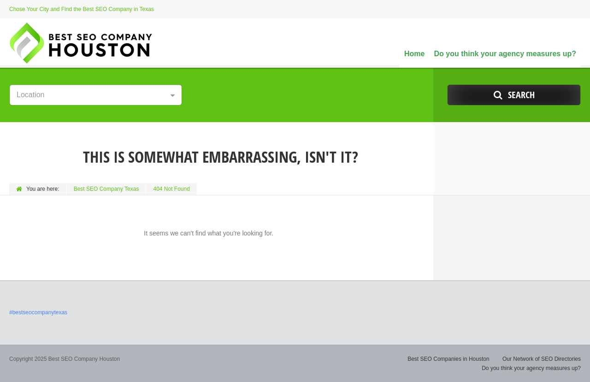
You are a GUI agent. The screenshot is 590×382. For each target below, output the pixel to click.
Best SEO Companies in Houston (448, 359)
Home (414, 54)
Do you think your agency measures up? (505, 54)
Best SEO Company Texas (106, 189)
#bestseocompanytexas (38, 312)
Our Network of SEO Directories (541, 359)
